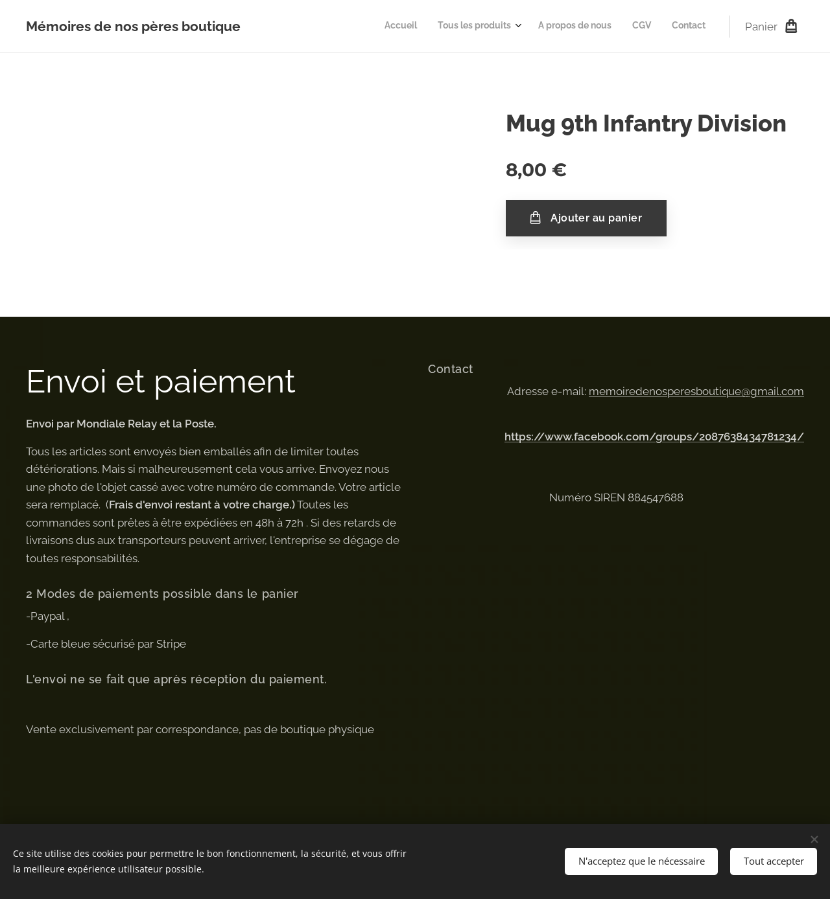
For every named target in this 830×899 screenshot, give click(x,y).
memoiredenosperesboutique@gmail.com (696, 391)
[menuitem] (619, 26)
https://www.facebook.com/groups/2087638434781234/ (654, 436)
